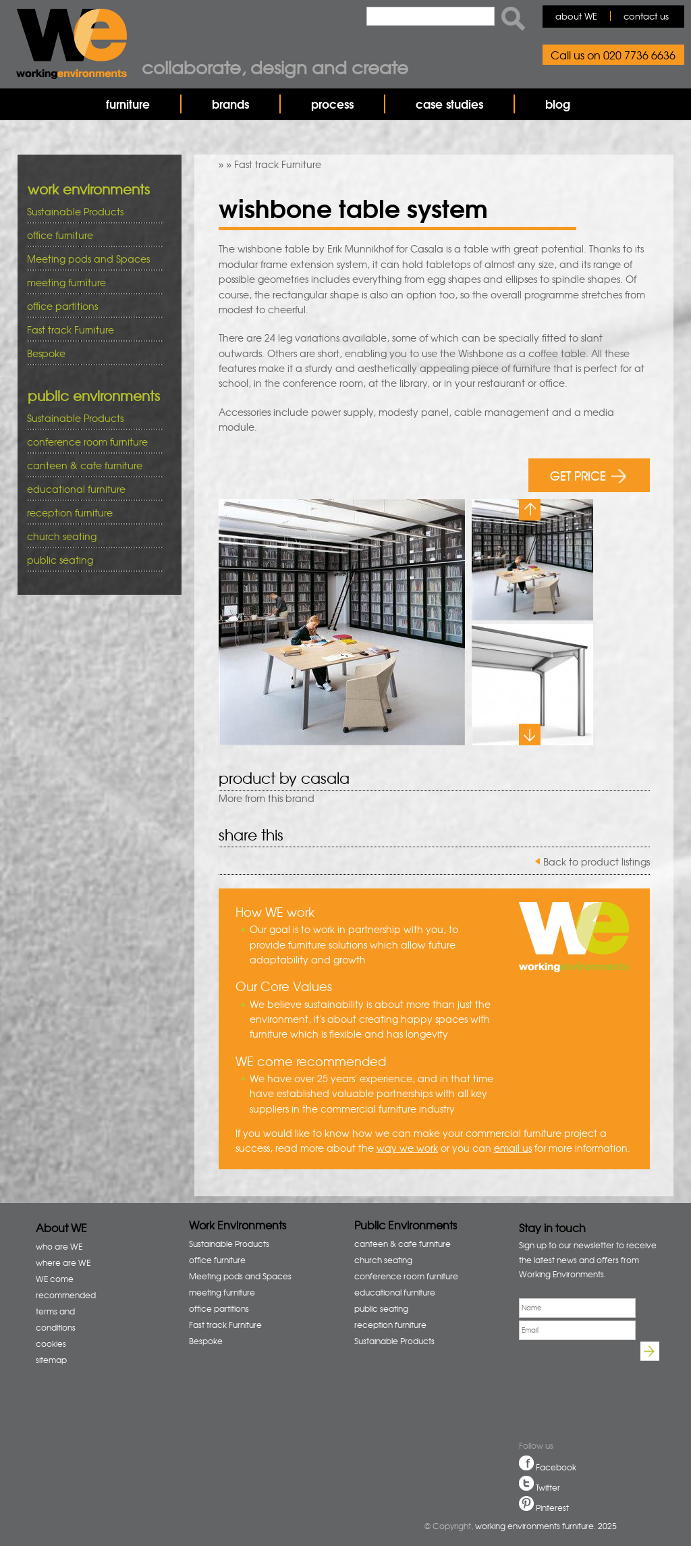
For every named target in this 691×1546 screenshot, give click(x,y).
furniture (128, 104)
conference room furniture (90, 442)
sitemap (51, 1360)
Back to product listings (596, 861)
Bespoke (46, 353)
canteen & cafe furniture (90, 465)
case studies (449, 104)
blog (557, 104)
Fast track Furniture (277, 164)
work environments (89, 188)
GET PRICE (588, 475)
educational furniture (90, 489)
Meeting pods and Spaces (90, 259)
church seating (61, 536)
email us (513, 1147)
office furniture (90, 235)
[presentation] (564, 1392)
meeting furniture (90, 282)
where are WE (63, 1262)
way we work (407, 1147)
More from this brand (266, 798)
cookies (51, 1343)
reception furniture (90, 513)
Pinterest (552, 1507)
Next (530, 734)
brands (230, 104)
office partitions (90, 306)
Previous (530, 510)
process (332, 104)
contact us (646, 15)
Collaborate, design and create (275, 67)
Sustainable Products (75, 211)
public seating (90, 560)
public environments (94, 395)
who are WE (59, 1246)
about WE (576, 15)
